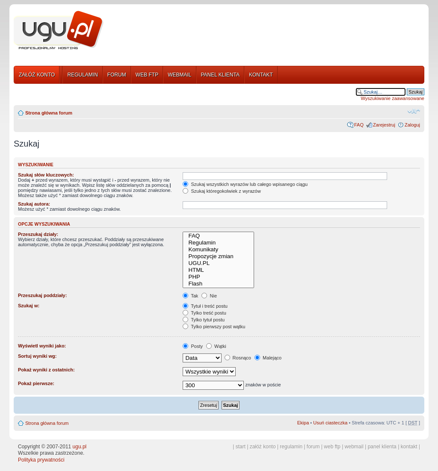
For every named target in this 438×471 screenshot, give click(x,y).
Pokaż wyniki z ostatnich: (46, 369)
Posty (193, 346)
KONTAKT (261, 75)
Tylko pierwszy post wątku (214, 326)
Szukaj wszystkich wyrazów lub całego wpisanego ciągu (245, 184)
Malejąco (268, 357)
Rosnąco (238, 357)
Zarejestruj (384, 124)
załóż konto (263, 447)
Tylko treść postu (204, 312)
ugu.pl (80, 447)
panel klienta (382, 447)
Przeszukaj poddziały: (42, 295)
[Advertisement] (267, 31)
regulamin (291, 447)
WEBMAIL (179, 75)
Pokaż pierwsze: (36, 383)
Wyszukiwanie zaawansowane (392, 98)
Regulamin (218, 242)
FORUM (116, 75)
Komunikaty (218, 249)
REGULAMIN (82, 75)
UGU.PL (218, 263)
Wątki (216, 346)
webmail (354, 447)
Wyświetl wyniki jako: (42, 345)
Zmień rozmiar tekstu (414, 111)
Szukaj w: (28, 305)
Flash (218, 283)
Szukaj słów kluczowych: (46, 174)
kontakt (409, 447)
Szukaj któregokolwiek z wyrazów (221, 191)
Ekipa (303, 422)
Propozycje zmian (218, 256)
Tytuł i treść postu (205, 306)
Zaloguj (412, 124)
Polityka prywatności (41, 460)
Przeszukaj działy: (38, 234)
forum (313, 447)
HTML (218, 270)
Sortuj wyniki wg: (37, 356)
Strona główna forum (48, 112)
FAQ (359, 124)
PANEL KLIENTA (220, 75)
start (241, 447)
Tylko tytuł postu (204, 319)
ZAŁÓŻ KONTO (37, 75)
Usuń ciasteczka (330, 422)
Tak (190, 295)
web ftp (332, 447)
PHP (218, 277)
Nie (209, 295)
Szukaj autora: (34, 203)
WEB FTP (147, 75)
